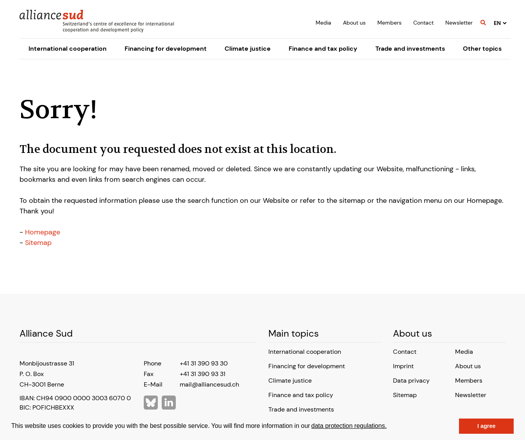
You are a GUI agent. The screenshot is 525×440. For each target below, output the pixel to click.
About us (354, 22)
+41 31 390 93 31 (202, 374)
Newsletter (459, 22)
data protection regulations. (349, 425)
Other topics (482, 48)
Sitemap (38, 242)
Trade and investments (410, 48)
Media (323, 22)
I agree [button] (486, 426)
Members (389, 22)
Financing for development (166, 48)
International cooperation (68, 48)
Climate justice (248, 48)
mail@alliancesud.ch (209, 384)
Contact (423, 22)
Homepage (42, 232)
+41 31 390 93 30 (204, 363)
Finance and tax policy (323, 48)
